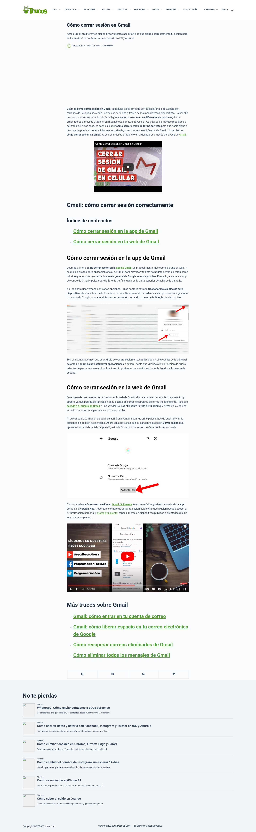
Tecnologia (72, 10)
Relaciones (91, 10)
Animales (124, 10)
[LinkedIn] (174, 674)
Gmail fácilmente (122, 504)
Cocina (158, 10)
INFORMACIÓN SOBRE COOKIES (148, 826)
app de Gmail (123, 267)
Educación (141, 10)
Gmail (182, 134)
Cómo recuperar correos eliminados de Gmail (123, 644)
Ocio (57, 10)
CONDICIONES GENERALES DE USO (114, 826)
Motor (227, 10)
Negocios (173, 10)
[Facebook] (82, 674)
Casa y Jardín (192, 10)
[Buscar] (232, 10)
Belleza (108, 10)
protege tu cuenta (107, 513)
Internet (108, 45)
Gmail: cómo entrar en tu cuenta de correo (119, 616)
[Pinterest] (143, 674)
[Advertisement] (128, 77)
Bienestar (211, 10)
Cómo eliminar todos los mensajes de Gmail (121, 655)
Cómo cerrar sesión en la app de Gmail (115, 231)
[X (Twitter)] (112, 674)
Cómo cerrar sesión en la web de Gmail (116, 241)
